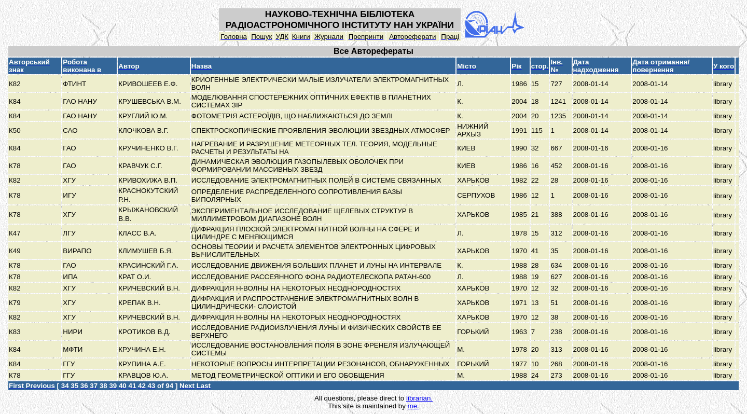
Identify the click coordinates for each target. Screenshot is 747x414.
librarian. (419, 398)
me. (413, 406)
